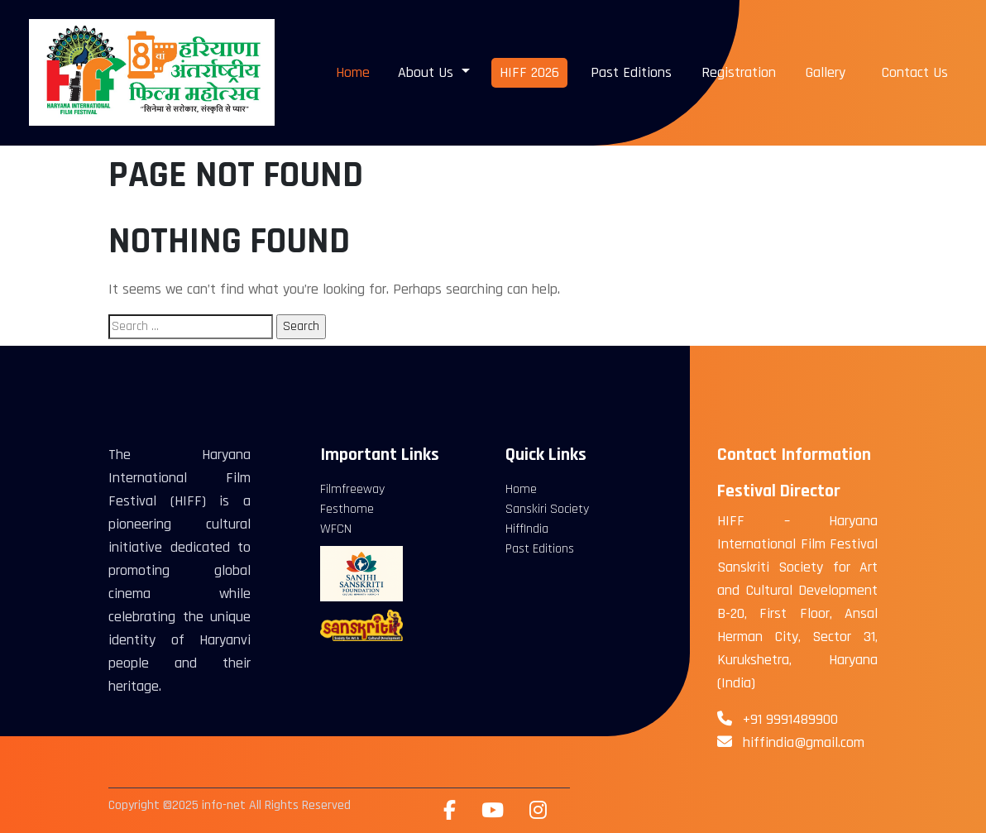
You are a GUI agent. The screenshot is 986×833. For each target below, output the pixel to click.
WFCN (336, 529)
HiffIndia (526, 529)
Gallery (825, 72)
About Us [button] (427, 72)
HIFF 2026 (529, 72)
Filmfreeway (352, 489)
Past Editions (631, 72)
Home (353, 72)
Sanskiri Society (547, 509)
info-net (224, 805)
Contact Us (915, 72)
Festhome (347, 509)
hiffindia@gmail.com (803, 742)
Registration (738, 72)
